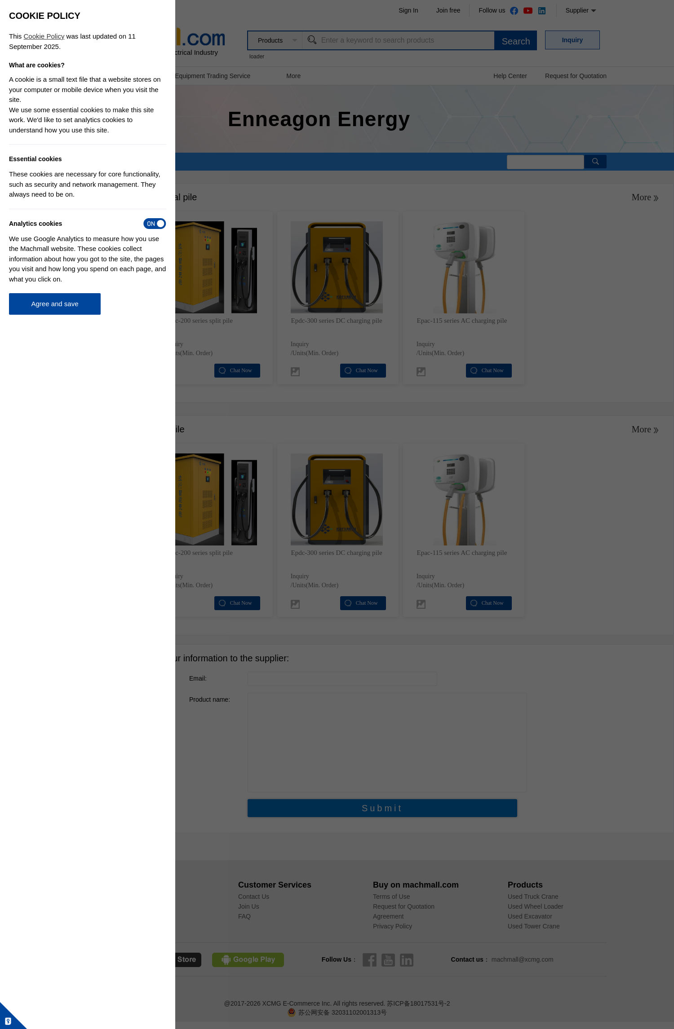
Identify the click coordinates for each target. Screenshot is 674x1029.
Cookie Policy (44, 36)
